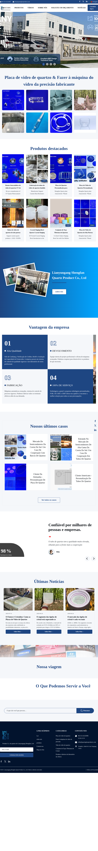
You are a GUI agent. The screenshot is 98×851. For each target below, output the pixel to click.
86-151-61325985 (83, 736)
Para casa (5, 8)
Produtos (19, 8)
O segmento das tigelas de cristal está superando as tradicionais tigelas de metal (47, 619)
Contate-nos (40, 746)
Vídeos (31, 8)
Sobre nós (42, 8)
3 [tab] (50, 64)
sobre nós (59, 292)
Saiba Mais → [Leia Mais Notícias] (18, 631)
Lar (37, 736)
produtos (39, 743)
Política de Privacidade (92, 770)
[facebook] (1, 761)
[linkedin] (9, 761)
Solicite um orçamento (62, 8)
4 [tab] (54, 64)
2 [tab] (47, 64)
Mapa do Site (40, 750)
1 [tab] (43, 64)
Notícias (82, 8)
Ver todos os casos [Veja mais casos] (49, 500)
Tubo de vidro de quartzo (63, 745)
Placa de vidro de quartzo (63, 736)
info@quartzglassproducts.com (22, 1)
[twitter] (5, 761)
